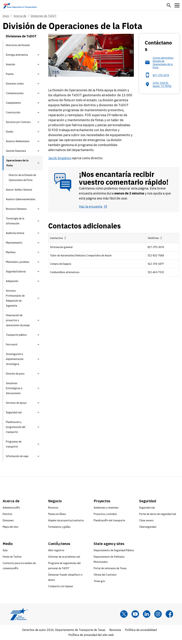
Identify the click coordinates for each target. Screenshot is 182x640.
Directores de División (18, 45)
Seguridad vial (147, 507)
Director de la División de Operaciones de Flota (22, 177)
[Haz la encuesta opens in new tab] (93, 206)
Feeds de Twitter (12, 556)
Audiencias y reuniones (106, 507)
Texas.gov (99, 581)
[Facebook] (169, 614)
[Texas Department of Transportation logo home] (20, 5)
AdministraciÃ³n (11, 507)
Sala (5, 550)
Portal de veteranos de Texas (110, 568)
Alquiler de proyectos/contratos (66, 520)
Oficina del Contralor (105, 574)
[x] (124, 614)
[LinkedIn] (146, 614)
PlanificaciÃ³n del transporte (109, 520)
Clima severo (146, 520)
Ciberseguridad (147, 526)
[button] (169, 5)
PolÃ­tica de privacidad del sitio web (91, 635)
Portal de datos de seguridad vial (157, 514)
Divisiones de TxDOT (44, 16)
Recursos (53, 507)
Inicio (5, 16)
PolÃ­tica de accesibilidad (141, 630)
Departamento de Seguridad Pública (114, 550)
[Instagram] (158, 614)
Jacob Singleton (59, 158)
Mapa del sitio (10, 526)
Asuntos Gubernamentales (20, 199)
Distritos (7, 514)
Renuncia (115, 630)
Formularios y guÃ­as (59, 526)
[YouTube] (135, 614)
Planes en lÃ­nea (57, 514)
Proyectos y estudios (105, 514)
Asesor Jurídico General (19, 189)
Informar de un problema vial (64, 556)
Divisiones (8, 520)
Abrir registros (56, 550)
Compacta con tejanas (60, 586)
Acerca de (20, 16)
